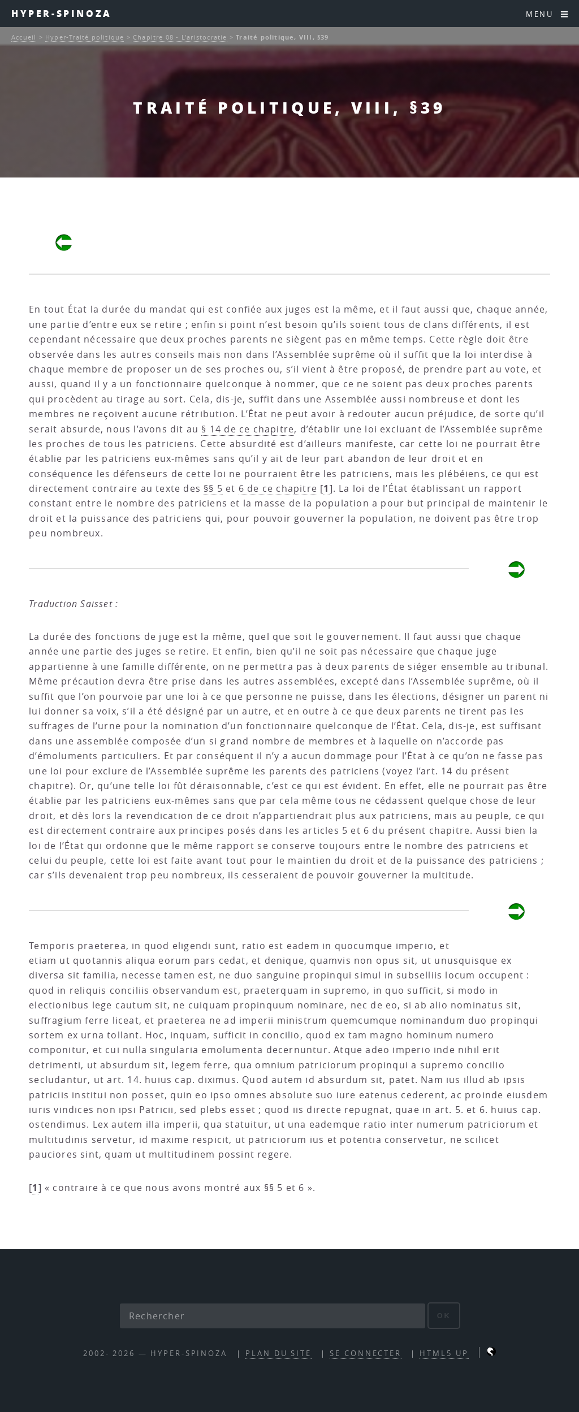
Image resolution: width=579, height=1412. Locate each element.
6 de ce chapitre (278, 488)
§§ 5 (213, 488)
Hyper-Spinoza (61, 13)
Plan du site (278, 1353)
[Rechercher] (272, 1315)
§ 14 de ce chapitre (247, 429)
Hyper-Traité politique (84, 37)
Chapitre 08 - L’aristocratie (180, 37)
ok (444, 1315)
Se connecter (365, 1353)
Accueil (23, 37)
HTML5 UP (444, 1353)
